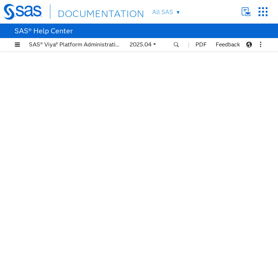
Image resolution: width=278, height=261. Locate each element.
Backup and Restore (39, 124)
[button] (17, 44)
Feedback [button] (228, 44)
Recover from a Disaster (51, 197)
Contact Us (245, 11)
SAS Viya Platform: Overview (49, 115)
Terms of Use (142, 255)
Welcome (25, 88)
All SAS (162, 12)
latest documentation (207, 69)
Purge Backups (39, 188)
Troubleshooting (41, 224)
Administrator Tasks (46, 206)
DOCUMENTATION (84, 11)
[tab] (64, 160)
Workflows (35, 151)
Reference (34, 215)
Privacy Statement (106, 255)
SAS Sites (263, 11)
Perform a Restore (44, 178)
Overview (33, 133)
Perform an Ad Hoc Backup (55, 160)
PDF (201, 44)
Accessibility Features (41, 106)
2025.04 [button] (141, 44)
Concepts (33, 142)
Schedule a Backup (44, 169)
